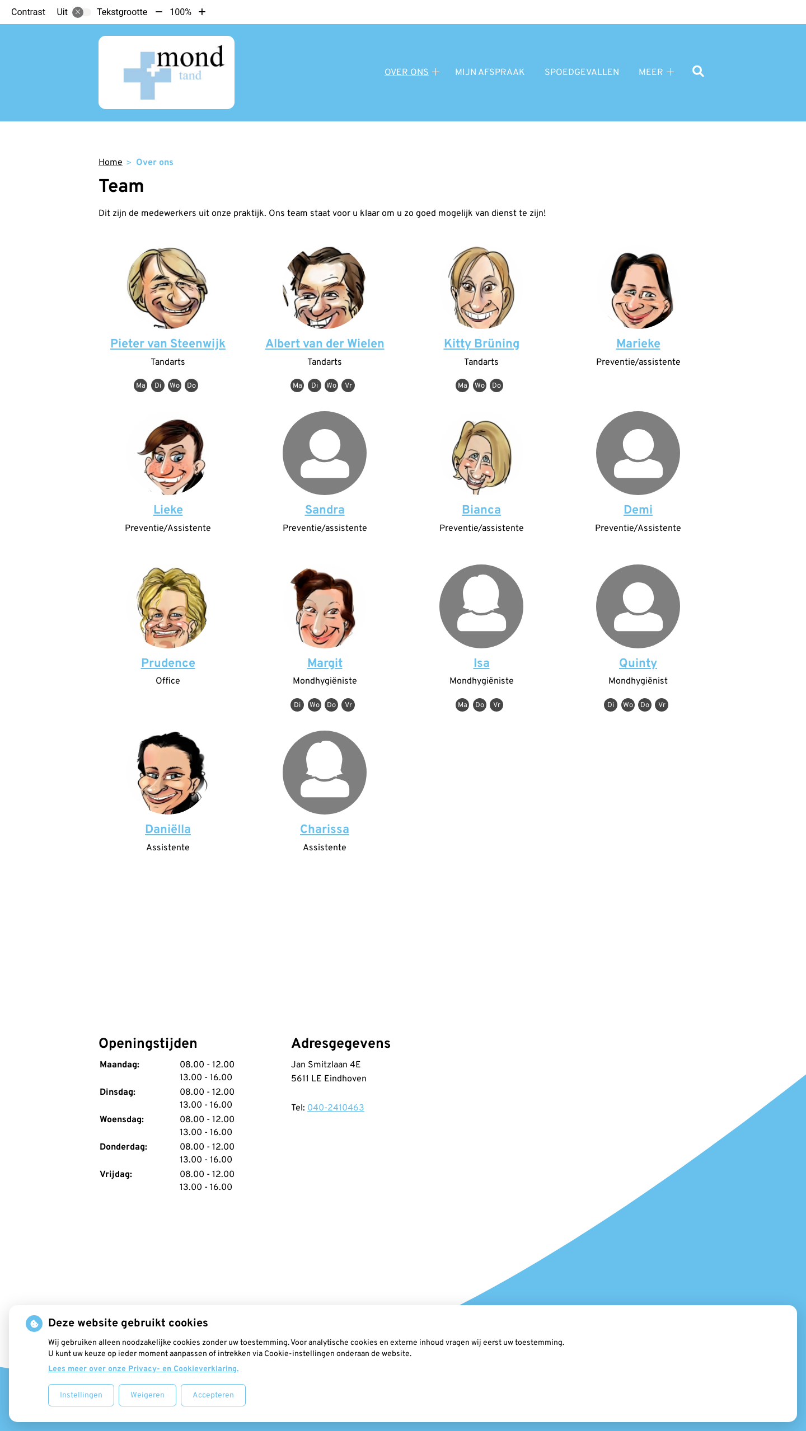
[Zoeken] (698, 72)
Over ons (407, 72)
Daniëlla (168, 829)
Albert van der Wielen (325, 344)
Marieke (638, 344)
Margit (325, 663)
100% (180, 12)
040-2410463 (335, 1108)
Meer (651, 72)
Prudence (168, 663)
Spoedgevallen (582, 72)
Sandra (325, 510)
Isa (482, 663)
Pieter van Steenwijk (168, 344)
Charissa (324, 829)
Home (111, 162)
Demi (638, 510)
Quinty (638, 663)
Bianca (481, 510)
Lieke (168, 510)
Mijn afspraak (490, 72)
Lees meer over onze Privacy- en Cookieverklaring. (143, 1369)
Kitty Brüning (481, 344)
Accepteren (213, 1395)
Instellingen (81, 1395)
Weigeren (147, 1395)
